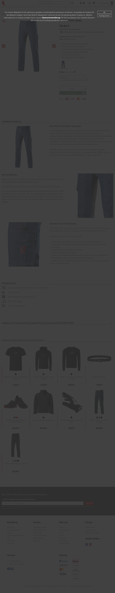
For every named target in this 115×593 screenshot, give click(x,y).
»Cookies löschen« (87, 18)
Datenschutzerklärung (51, 18)
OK (104, 12)
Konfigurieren (104, 16)
